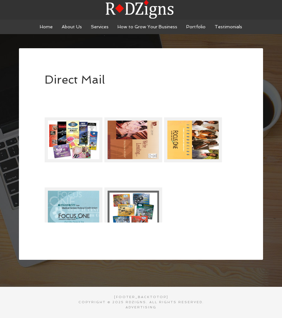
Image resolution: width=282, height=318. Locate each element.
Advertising (141, 307)
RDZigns (141, 9)
